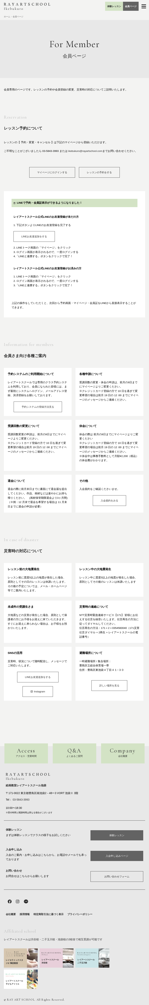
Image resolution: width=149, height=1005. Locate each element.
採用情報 (25, 914)
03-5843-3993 (20, 798)
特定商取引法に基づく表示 (48, 914)
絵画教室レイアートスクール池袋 (26, 784)
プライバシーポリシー (79, 914)
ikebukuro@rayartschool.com (85, 151)
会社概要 (11, 914)
